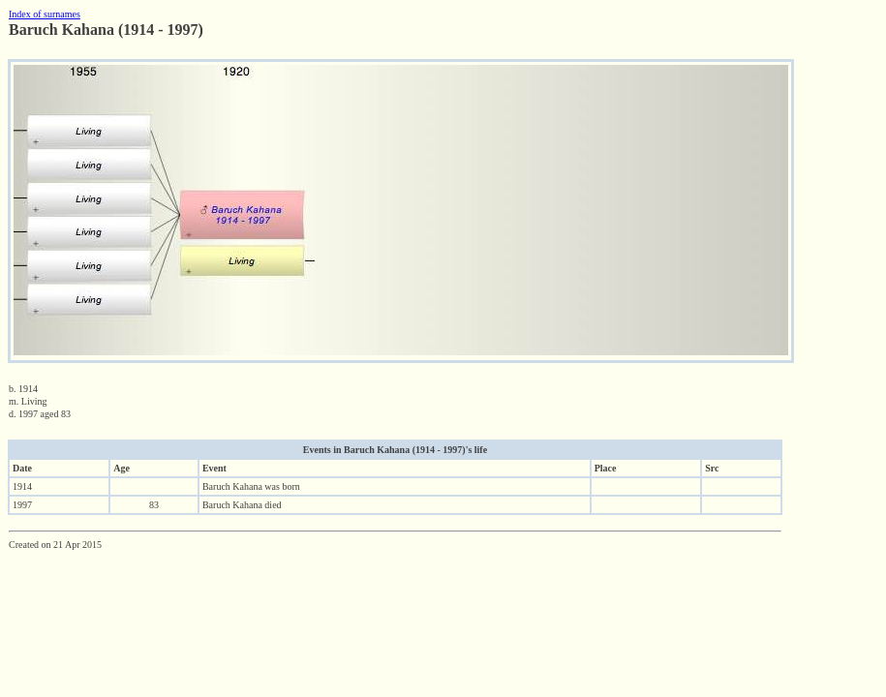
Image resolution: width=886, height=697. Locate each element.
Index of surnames (44, 14)
